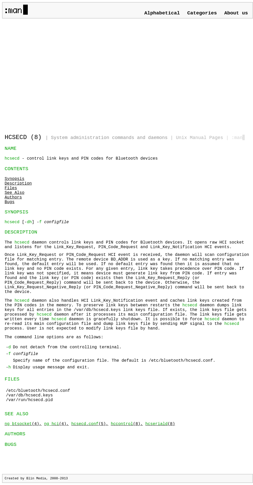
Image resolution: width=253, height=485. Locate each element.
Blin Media (36, 478)
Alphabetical (162, 13)
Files (11, 188)
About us (236, 13)
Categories (202, 13)
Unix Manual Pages (199, 137)
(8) (160, 424)
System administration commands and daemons (109, 137)
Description (18, 183)
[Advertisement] (48, 74)
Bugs (9, 202)
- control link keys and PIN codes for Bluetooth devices (81, 158)
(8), (127, 424)
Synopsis (14, 179)
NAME (10, 148)
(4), (23, 424)
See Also (14, 192)
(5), (89, 424)
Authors (13, 197)
